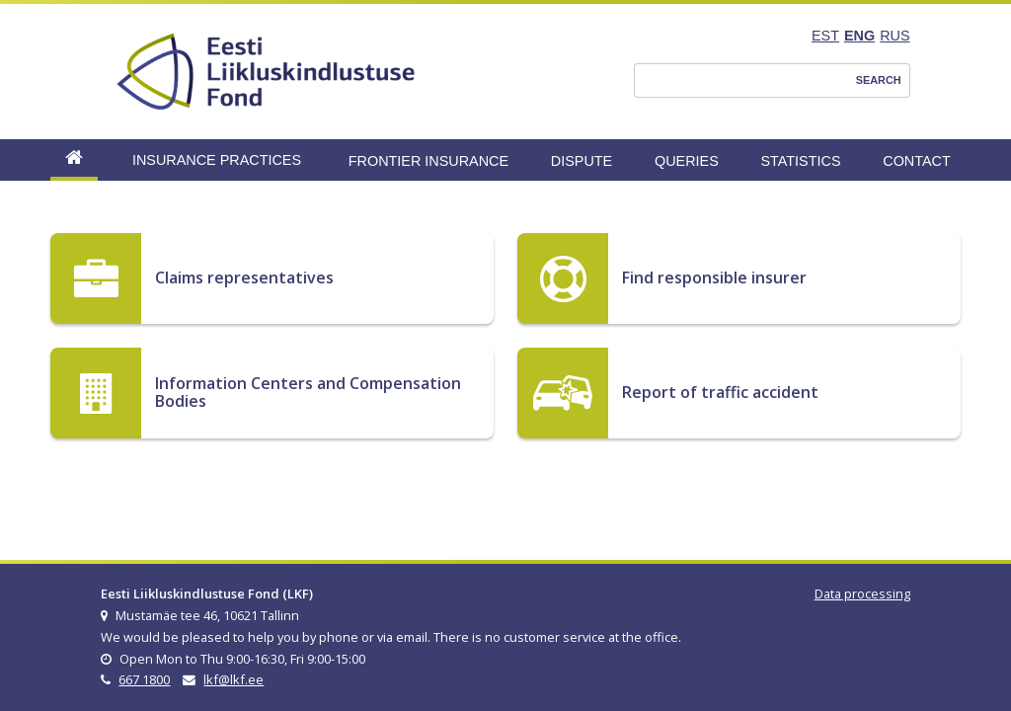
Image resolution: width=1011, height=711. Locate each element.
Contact (916, 161)
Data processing (862, 593)
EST (825, 35)
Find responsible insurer (714, 277)
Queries (687, 161)
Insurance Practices (216, 160)
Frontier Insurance (428, 161)
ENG (859, 35)
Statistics (800, 161)
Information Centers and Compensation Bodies (308, 392)
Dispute (581, 161)
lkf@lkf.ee (233, 679)
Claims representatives (244, 277)
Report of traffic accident (720, 392)
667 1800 (144, 679)
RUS (894, 35)
